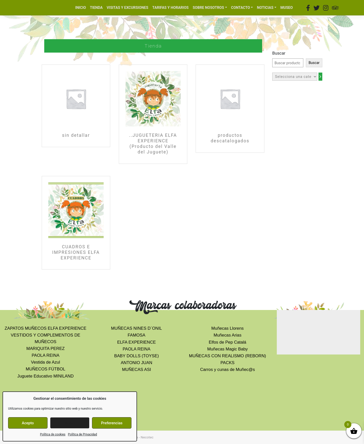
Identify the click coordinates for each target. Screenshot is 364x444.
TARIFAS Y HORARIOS (170, 8)
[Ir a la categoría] (320, 77)
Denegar (70, 423)
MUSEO (286, 8)
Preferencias (112, 423)
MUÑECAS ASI (136, 369)
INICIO (80, 8)
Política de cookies (52, 434)
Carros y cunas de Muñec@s (227, 369)
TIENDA (96, 8)
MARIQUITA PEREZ (45, 348)
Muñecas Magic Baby (227, 349)
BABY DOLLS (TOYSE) (136, 355)
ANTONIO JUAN (136, 362)
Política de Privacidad (82, 434)
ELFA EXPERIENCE (136, 342)
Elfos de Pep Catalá (227, 342)
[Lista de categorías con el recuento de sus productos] (294, 77)
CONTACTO (240, 8)
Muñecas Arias (227, 335)
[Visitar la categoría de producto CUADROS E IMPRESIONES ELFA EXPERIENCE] (76, 223)
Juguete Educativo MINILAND (45, 376)
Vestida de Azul (45, 362)
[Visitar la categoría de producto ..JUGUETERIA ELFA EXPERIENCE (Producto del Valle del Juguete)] (153, 114)
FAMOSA (136, 335)
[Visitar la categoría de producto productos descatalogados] (230, 108)
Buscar (278, 53)
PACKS (227, 362)
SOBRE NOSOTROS (208, 8)
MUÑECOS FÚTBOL (45, 369)
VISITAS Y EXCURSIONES (127, 8)
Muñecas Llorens (227, 328)
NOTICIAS (265, 8)
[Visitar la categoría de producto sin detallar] (76, 106)
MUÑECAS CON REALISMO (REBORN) (227, 355)
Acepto (28, 423)
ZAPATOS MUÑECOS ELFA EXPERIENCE (45, 328)
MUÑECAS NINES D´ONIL (136, 328)
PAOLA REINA (45, 355)
